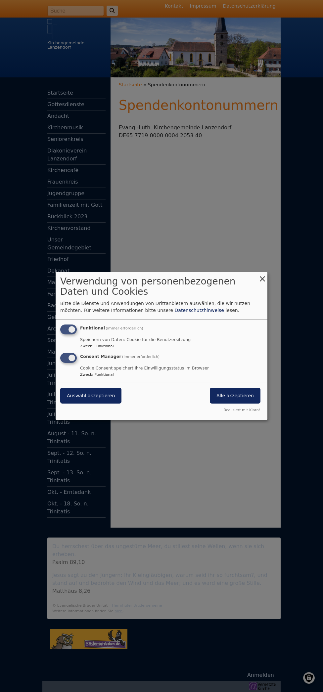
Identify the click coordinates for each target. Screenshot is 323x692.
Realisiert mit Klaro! (241, 410)
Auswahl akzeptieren (91, 395)
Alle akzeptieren (235, 395)
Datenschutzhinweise (199, 310)
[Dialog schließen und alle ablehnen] (262, 276)
